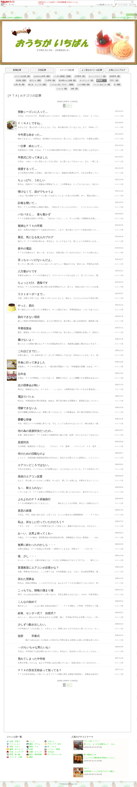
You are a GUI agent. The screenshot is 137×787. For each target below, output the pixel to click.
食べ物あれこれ (90, 755)
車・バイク (50, 747)
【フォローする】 (118, 17)
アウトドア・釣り (53, 744)
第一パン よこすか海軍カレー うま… (100, 744)
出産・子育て (13, 741)
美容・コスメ (13, 747)
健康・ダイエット (15, 749)
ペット (30, 741)
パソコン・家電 (52, 749)
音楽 (29, 749)
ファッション (13, 744)
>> (104, 5)
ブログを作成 (122, 5)
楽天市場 (132, 5)
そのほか (49, 752)
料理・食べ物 (9, 4)
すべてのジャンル (53, 754)
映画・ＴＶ (32, 747)
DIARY (10, 18)
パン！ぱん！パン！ (92, 741)
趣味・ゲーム (33, 744)
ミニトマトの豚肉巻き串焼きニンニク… (100, 758)
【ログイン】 (131, 17)
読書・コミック (34, 752)
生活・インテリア (15, 752)
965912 (130, 15)
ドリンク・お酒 (14, 757)
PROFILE (18, 18)
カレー (86, 768)
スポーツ (49, 741)
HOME (3, 18)
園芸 (29, 757)
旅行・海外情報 (34, 754)
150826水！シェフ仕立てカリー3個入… (100, 771)
